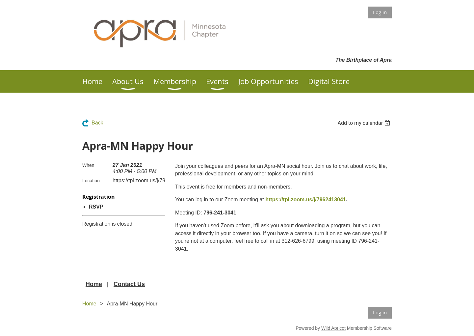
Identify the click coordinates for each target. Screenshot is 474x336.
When (88, 165)
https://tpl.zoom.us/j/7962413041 (305, 199)
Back (97, 122)
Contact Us (129, 284)
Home (94, 284)
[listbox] (364, 123)
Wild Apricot (333, 328)
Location (91, 180)
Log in (380, 12)
